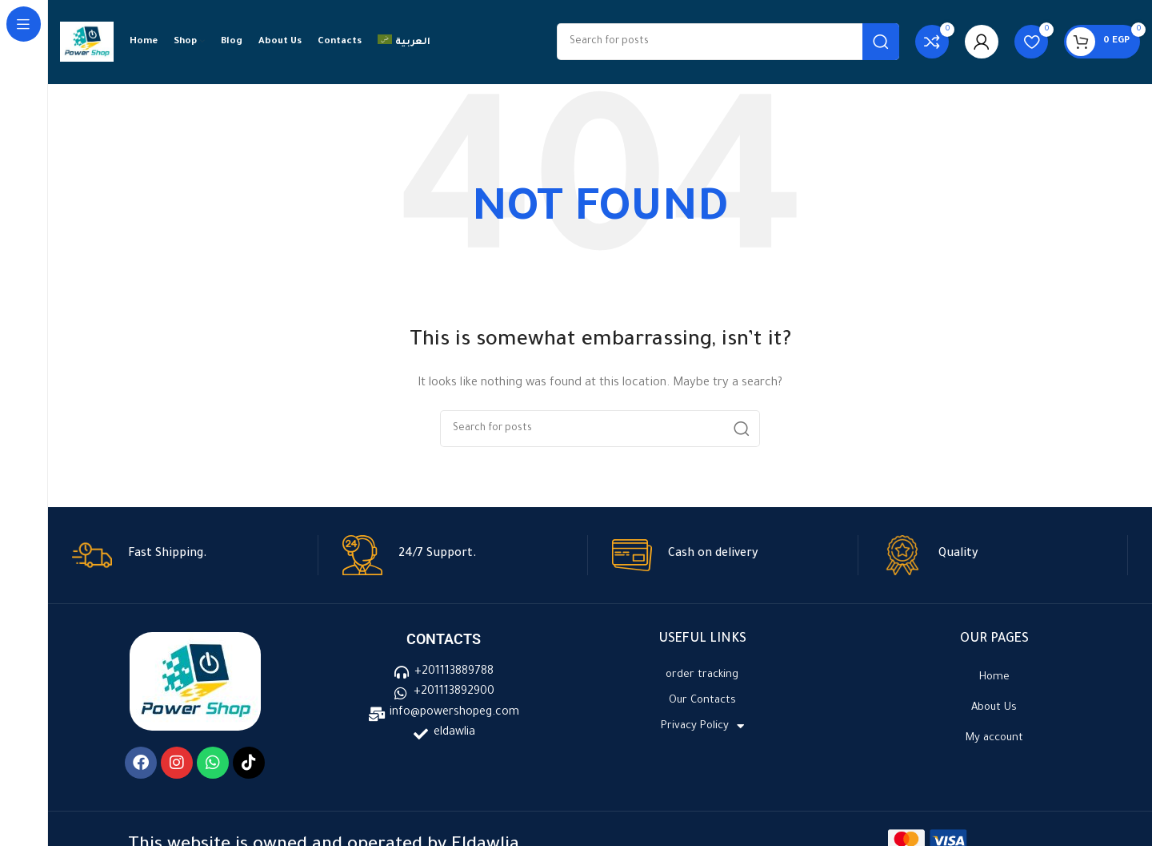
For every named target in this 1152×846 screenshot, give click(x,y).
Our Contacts (702, 701)
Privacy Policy (702, 726)
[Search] (728, 42)
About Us (994, 708)
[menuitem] (404, 42)
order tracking (702, 675)
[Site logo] (87, 43)
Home (994, 677)
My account (994, 738)
